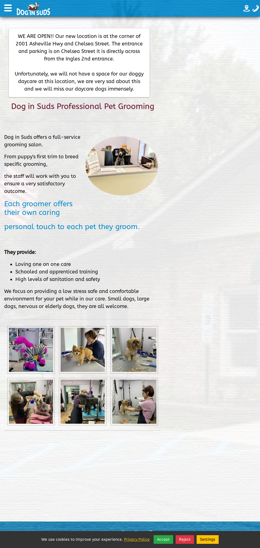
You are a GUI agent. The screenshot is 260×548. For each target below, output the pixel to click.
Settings (207, 539)
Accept (163, 539)
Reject (185, 539)
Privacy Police (137, 539)
